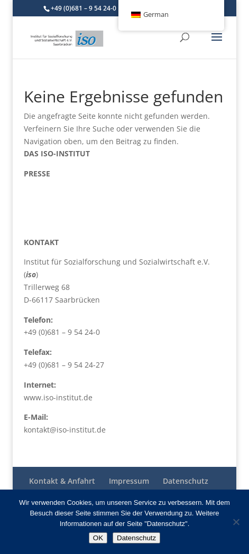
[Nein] (235, 522)
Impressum (129, 481)
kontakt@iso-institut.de (65, 430)
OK (98, 538)
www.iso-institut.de (58, 397)
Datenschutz (185, 481)
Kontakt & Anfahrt (62, 481)
